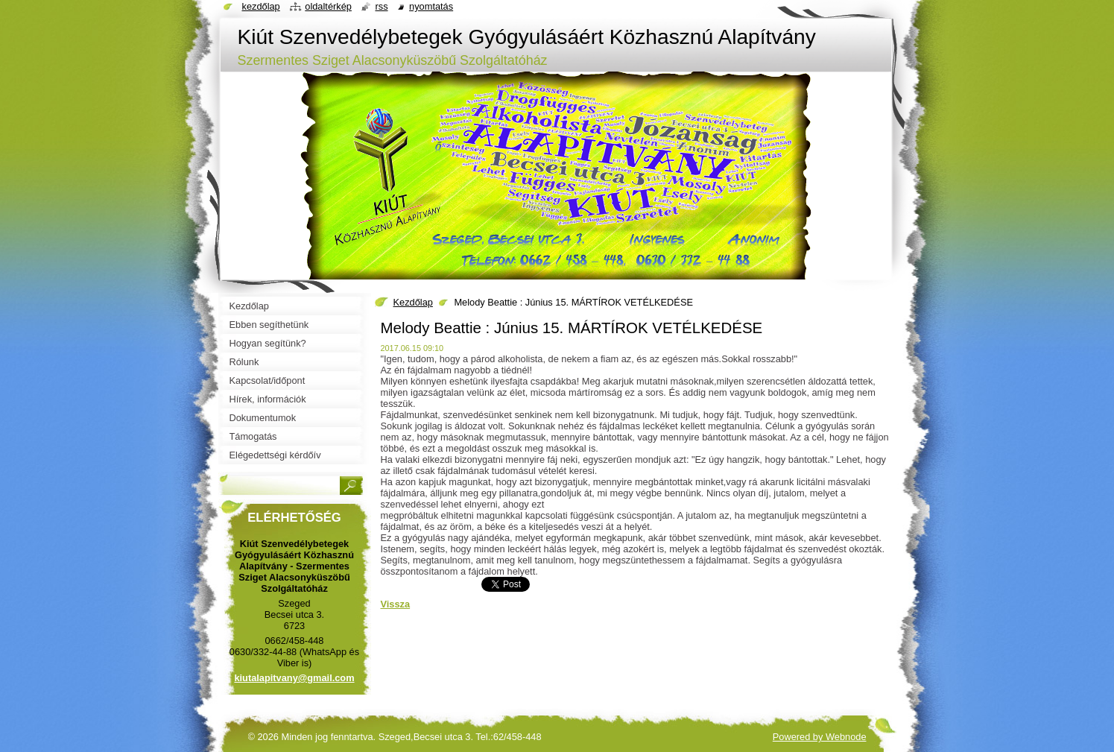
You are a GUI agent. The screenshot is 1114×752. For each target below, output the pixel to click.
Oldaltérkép (328, 6)
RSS (381, 6)
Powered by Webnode (820, 736)
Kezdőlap (413, 302)
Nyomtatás (431, 6)
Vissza (396, 604)
